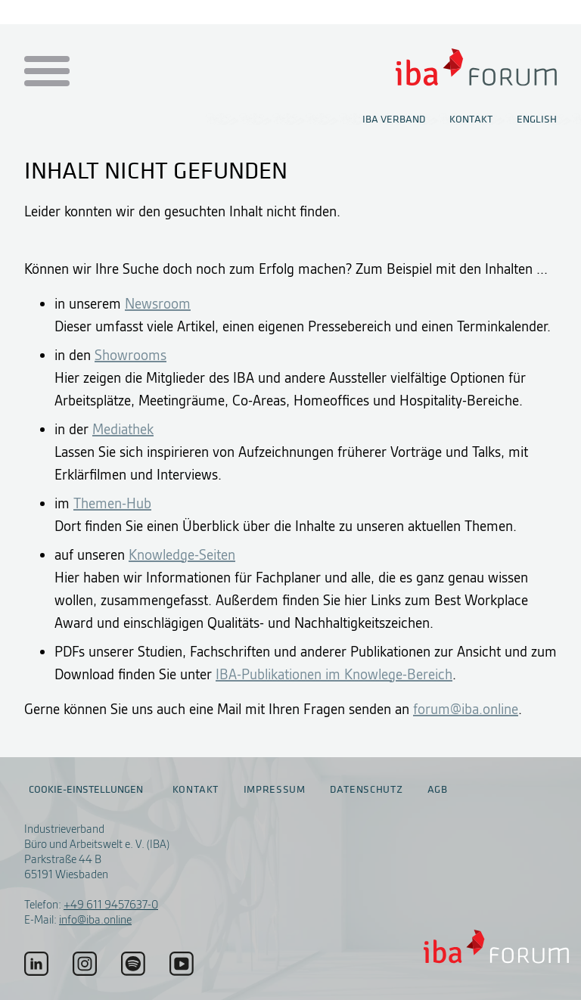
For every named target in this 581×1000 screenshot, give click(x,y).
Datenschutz (366, 789)
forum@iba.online (465, 709)
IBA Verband (393, 119)
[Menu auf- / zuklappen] (44, 72)
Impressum (275, 789)
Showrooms (130, 355)
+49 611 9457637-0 (111, 904)
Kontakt (470, 119)
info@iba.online (95, 920)
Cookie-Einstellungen (86, 789)
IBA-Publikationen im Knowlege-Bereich (334, 674)
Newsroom (158, 303)
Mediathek (123, 429)
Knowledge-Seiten (182, 555)
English (537, 119)
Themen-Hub (112, 503)
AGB (437, 789)
